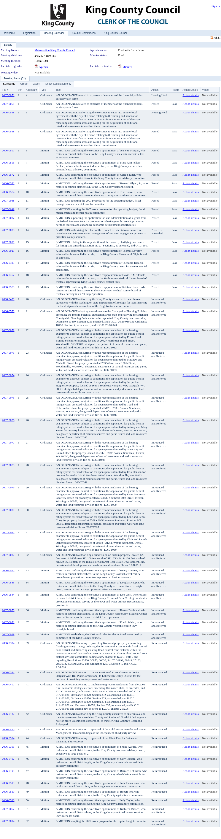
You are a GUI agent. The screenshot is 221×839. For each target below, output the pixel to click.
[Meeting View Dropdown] (58, 84)
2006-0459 (8, 299)
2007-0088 (8, 230)
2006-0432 (8, 713)
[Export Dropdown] (36, 84)
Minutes (127, 66)
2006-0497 (8, 758)
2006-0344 (8, 672)
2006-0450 (8, 729)
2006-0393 (8, 746)
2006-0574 (8, 192)
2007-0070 (8, 610)
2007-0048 (8, 200)
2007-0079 (8, 487)
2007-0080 (8, 510)
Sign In (215, 6)
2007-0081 (8, 532)
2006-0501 (8, 150)
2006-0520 (8, 800)
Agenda (43, 66)
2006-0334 (8, 643)
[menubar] (37, 84)
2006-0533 (8, 582)
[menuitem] (9, 84)
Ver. (20, 89)
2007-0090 (8, 242)
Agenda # (31, 89)
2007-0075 (8, 397)
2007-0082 (8, 554)
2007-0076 (8, 420)
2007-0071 (8, 622)
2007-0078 (8, 465)
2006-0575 (8, 287)
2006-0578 (8, 311)
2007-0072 (8, 330)
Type (43, 89)
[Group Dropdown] (24, 84)
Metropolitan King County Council (55, 50)
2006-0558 (8, 112)
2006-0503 (8, 162)
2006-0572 (8, 174)
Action (155, 89)
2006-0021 (8, 250)
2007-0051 (8, 95)
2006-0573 (8, 183)
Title (58, 89)
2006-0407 (8, 684)
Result (175, 89)
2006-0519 (8, 791)
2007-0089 (8, 634)
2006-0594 (8, 738)
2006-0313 (8, 262)
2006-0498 (8, 770)
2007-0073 (8, 352)
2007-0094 (8, 821)
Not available (42, 72)
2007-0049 (8, 209)
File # (5, 89)
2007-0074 (8, 375)
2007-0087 (8, 217)
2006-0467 (8, 274)
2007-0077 (8, 442)
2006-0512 (8, 570)
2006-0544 (8, 594)
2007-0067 (8, 808)
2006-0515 (8, 783)
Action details (191, 95)
